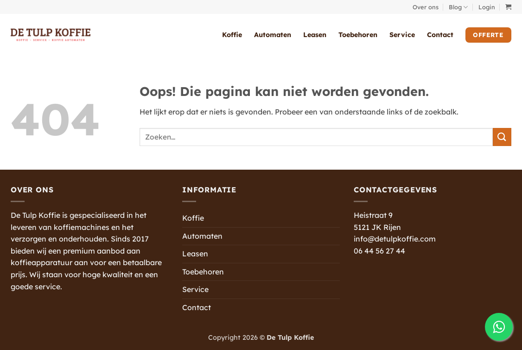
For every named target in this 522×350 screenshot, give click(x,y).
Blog (458, 7)
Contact (440, 35)
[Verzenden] (502, 137)
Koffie (232, 35)
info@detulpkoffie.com (395, 238)
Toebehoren (357, 35)
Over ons (426, 7)
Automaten (272, 35)
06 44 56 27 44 (379, 250)
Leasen (314, 35)
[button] (486, 7)
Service (402, 35)
